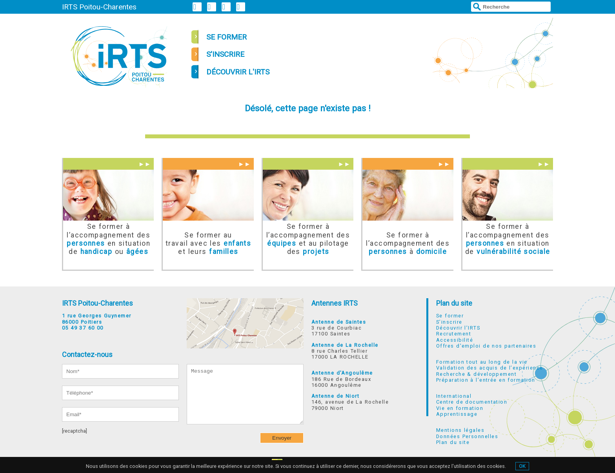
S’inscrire (449, 322)
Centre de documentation (471, 402)
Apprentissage (456, 414)
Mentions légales (460, 430)
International (453, 396)
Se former (450, 316)
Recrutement (453, 334)
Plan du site (454, 303)
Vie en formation (459, 408)
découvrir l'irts (237, 71)
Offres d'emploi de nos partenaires (486, 346)
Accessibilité (454, 340)
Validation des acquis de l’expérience (489, 368)
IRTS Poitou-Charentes (99, 6)
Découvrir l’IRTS (458, 328)
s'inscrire (225, 54)
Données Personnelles (467, 436)
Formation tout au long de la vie (482, 362)
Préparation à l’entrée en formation (485, 380)
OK (522, 466)
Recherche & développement (476, 374)
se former (226, 37)
